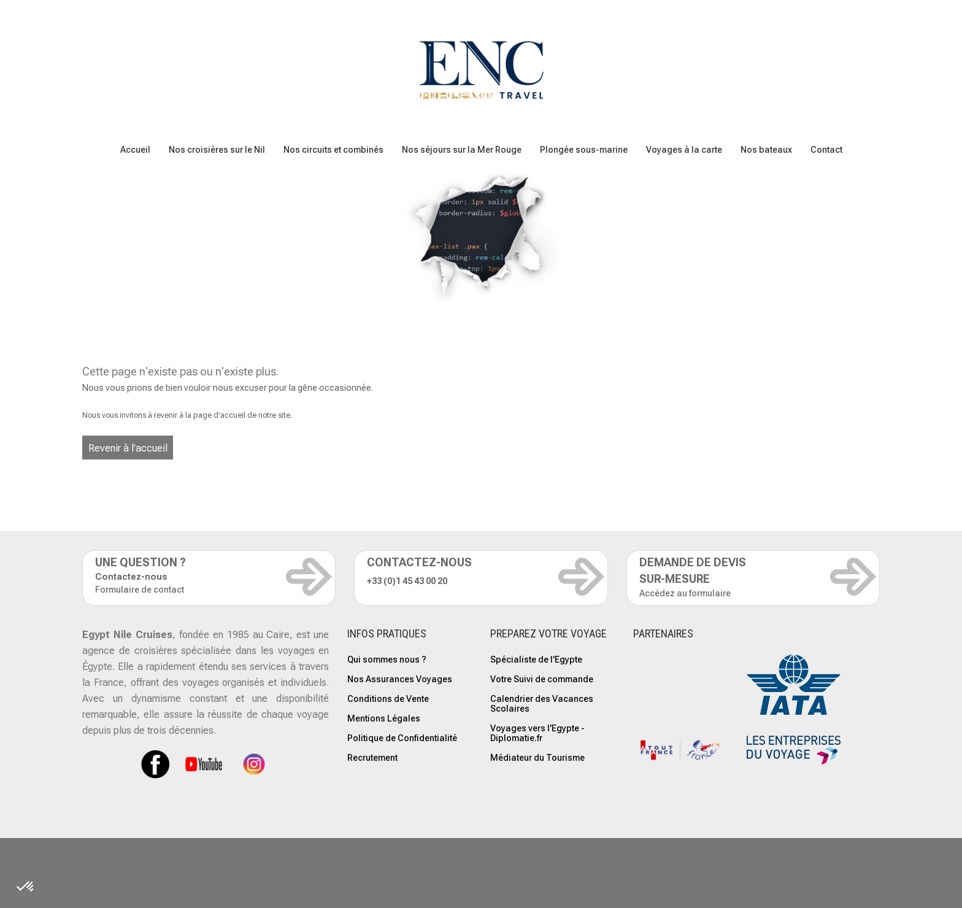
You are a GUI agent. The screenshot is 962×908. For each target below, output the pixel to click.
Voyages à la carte (684, 150)
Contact (826, 150)
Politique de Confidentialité (402, 738)
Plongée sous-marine (584, 150)
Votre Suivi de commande (541, 679)
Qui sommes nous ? (386, 659)
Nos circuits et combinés (333, 150)
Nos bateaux (766, 150)
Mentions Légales (383, 718)
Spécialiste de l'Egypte (536, 659)
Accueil (135, 150)
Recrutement (372, 758)
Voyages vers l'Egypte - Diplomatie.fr (537, 733)
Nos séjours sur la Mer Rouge (461, 150)
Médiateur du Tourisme (537, 758)
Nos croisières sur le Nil (217, 150)
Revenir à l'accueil (127, 448)
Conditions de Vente (388, 699)
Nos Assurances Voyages (399, 679)
